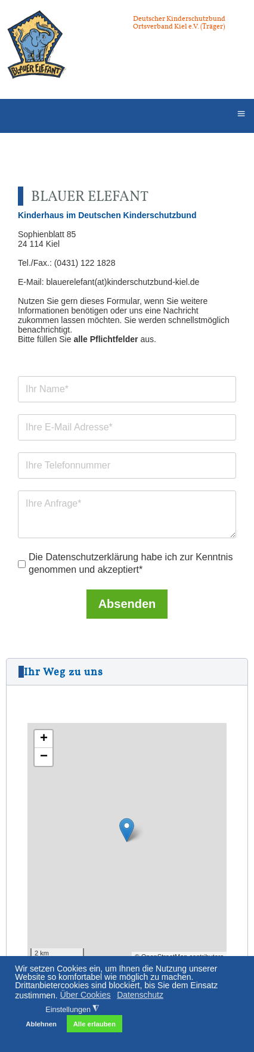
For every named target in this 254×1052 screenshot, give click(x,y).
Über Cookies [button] (85, 995)
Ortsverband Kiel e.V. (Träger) (179, 26)
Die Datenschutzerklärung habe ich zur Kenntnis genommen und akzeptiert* (131, 564)
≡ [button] (241, 113)
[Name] (127, 390)
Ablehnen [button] (41, 1024)
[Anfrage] (127, 515)
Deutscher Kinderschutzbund (179, 18)
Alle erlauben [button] (94, 1024)
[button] (127, 671)
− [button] (44, 757)
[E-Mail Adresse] (127, 428)
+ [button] (44, 739)
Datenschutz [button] (140, 995)
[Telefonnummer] (127, 466)
